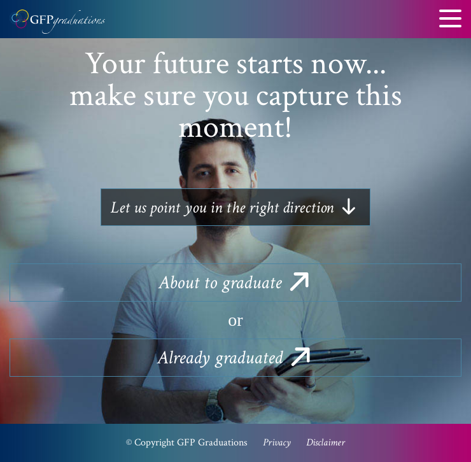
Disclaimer (325, 442)
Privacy (277, 442)
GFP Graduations (57, 25)
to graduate (235, 282)
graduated (235, 358)
